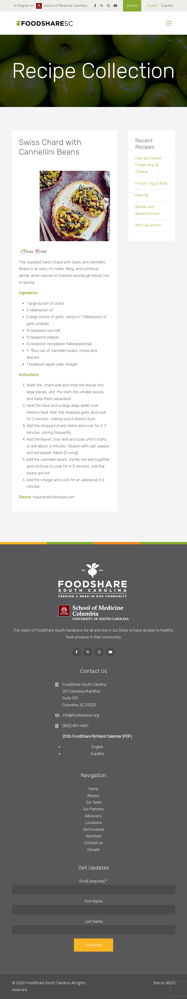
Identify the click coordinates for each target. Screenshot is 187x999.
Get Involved (93, 829)
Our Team (93, 802)
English (152, 6)
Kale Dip (142, 198)
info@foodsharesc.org (80, 715)
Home (93, 789)
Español (167, 6)
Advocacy (93, 816)
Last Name (94, 921)
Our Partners (93, 809)
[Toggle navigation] (168, 23)
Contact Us (93, 843)
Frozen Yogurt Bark (151, 186)
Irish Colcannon (148, 228)
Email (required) (93, 881)
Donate (132, 6)
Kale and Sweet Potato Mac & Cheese (148, 168)
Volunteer (94, 836)
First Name (94, 901)
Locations (93, 822)
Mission (94, 795)
